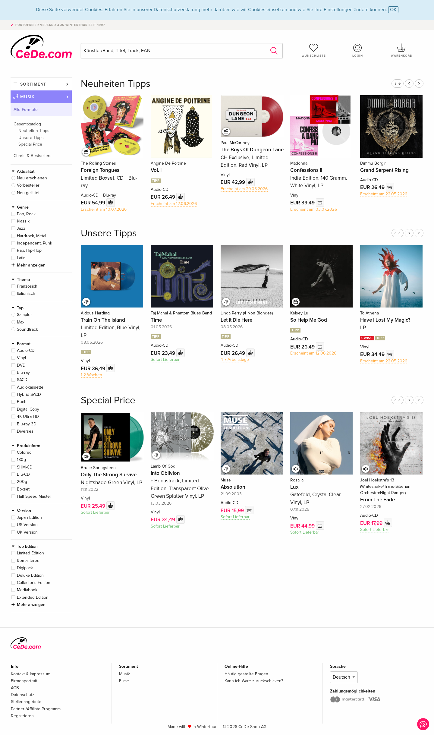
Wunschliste (314, 50)
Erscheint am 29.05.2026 (244, 188)
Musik (27, 96)
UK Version (27, 532)
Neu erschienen (32, 178)
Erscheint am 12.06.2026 (174, 203)
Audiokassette (30, 387)
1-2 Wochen (91, 374)
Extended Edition (33, 597)
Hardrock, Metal (31, 235)
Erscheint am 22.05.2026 (383, 194)
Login (358, 50)
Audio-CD (26, 350)
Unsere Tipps (31, 137)
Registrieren (22, 715)
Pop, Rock (26, 213)
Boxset (23, 489)
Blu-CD (23, 474)
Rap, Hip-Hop (29, 250)
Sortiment (33, 84)
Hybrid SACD (29, 394)
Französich (27, 286)
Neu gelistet (28, 192)
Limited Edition (30, 553)
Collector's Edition (33, 582)
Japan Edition (29, 517)
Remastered (28, 560)
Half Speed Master (34, 496)
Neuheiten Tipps (33, 130)
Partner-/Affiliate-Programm (36, 708)
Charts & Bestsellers (33, 155)
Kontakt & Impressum (30, 674)
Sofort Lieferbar (165, 359)
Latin (21, 257)
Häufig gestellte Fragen (246, 674)
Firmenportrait (24, 680)
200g (22, 481)
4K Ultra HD (28, 416)
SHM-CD (25, 467)
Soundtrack (27, 329)
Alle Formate (26, 109)
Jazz (21, 228)
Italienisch (26, 293)
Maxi (21, 322)
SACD (22, 379)
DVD (21, 365)
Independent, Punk (34, 243)
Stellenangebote (26, 701)
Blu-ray (23, 372)
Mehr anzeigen (31, 265)
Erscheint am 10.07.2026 (104, 209)
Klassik (23, 221)
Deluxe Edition (30, 575)
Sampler (24, 314)
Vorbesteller (28, 185)
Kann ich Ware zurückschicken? (254, 680)
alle (398, 83)
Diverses (25, 431)
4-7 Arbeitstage (235, 359)
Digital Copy (28, 409)
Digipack (25, 567)
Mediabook (27, 589)
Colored (24, 452)
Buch (22, 401)
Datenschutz (22, 694)
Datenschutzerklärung (177, 10)
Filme (124, 680)
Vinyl (21, 357)
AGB (15, 687)
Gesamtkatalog (27, 124)
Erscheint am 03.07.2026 (313, 209)
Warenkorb (401, 50)
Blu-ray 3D (26, 424)
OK (393, 10)
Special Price (30, 144)
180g (21, 459)
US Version (27, 524)
